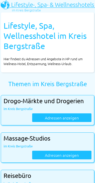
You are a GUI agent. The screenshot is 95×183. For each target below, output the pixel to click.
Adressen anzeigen (62, 117)
